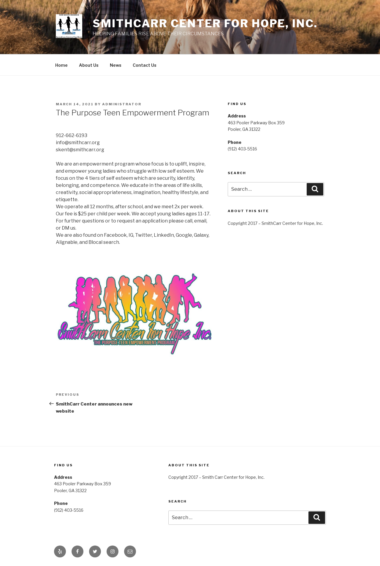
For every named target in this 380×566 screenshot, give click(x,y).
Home (61, 65)
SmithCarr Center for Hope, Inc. (205, 23)
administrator (121, 104)
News (115, 65)
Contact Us (144, 65)
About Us (89, 65)
